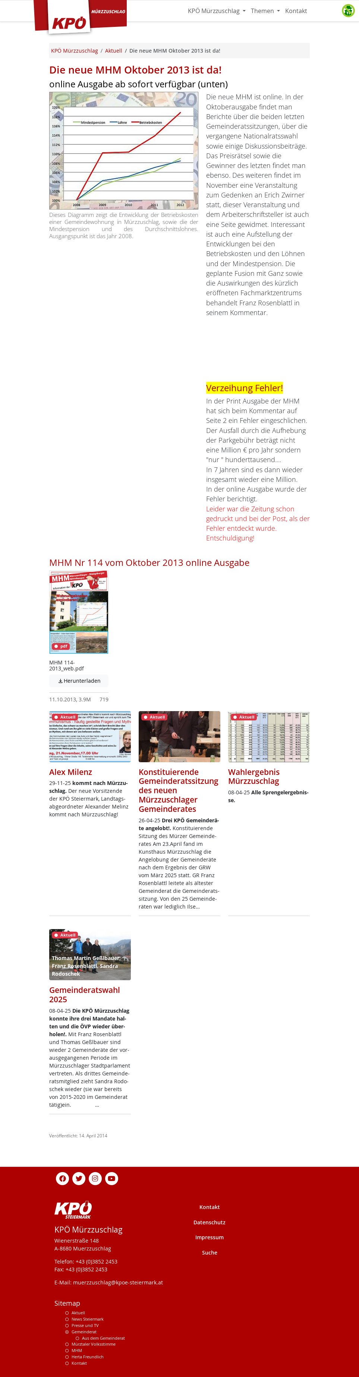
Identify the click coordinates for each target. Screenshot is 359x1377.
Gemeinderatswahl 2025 (84, 994)
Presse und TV (85, 1325)
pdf (60, 646)
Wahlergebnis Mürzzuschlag (254, 776)
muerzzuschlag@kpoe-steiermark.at (118, 1282)
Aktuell (78, 1312)
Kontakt (296, 11)
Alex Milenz (70, 772)
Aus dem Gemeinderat (103, 1338)
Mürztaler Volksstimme (94, 1344)
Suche (209, 1252)
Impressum (209, 1237)
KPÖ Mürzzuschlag (214, 11)
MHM (77, 1350)
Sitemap (67, 1303)
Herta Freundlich (88, 1356)
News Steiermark (88, 1319)
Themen (263, 11)
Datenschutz (209, 1222)
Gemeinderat (84, 1331)
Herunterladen (83, 680)
